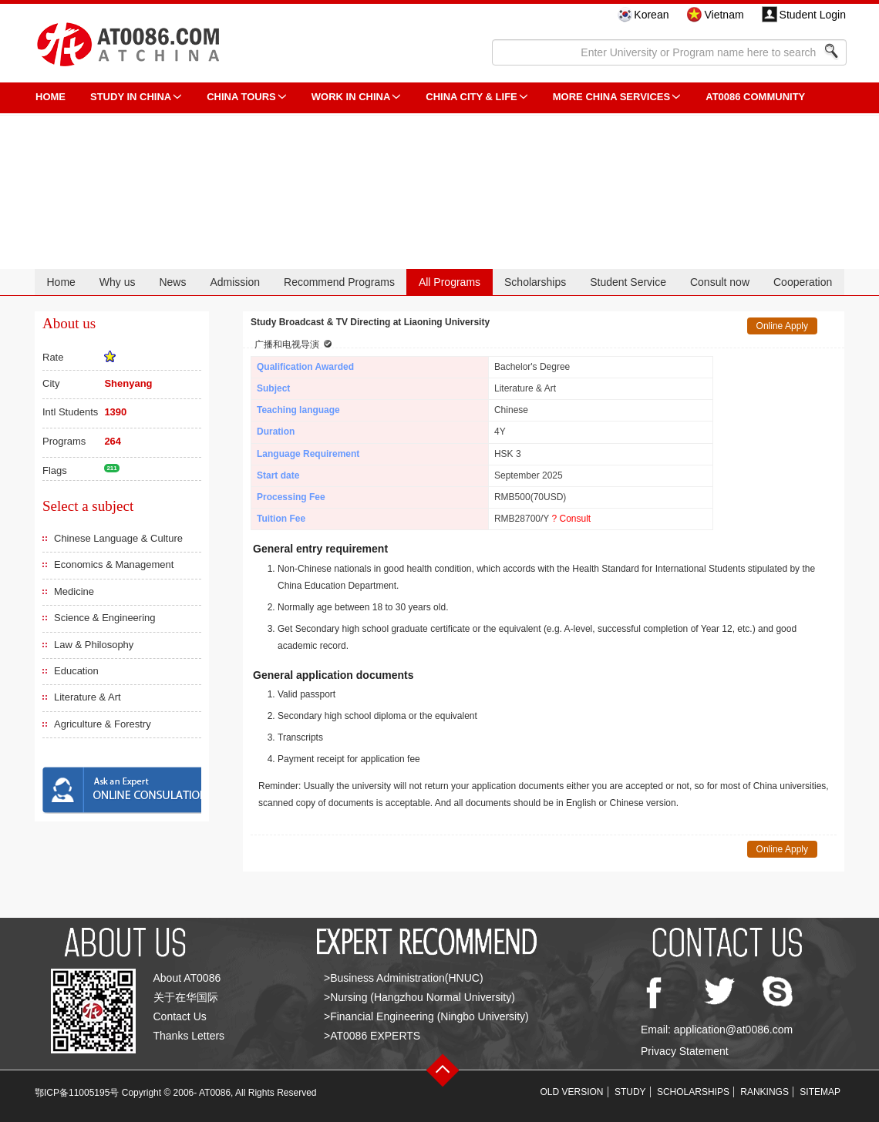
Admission (235, 282)
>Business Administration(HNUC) (403, 978)
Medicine (74, 591)
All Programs (449, 282)
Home (60, 282)
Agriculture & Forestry (102, 724)
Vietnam (723, 14)
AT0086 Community (755, 96)
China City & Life (471, 96)
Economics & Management (113, 564)
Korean (651, 14)
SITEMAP (820, 1092)
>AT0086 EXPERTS (372, 1036)
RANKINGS (764, 1092)
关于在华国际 (185, 997)
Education (76, 671)
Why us (117, 282)
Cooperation (802, 282)
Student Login (813, 14)
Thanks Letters (189, 1036)
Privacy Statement (685, 1051)
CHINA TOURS (241, 96)
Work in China (351, 96)
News (172, 282)
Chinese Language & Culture (118, 538)
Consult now (719, 282)
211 (111, 468)
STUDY (630, 1092)
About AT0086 (187, 978)
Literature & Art (87, 697)
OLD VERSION (572, 1092)
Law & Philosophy (93, 644)
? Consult (571, 518)
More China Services (611, 96)
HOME (50, 96)
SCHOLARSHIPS (693, 1092)
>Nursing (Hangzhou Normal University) (419, 997)
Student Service (628, 282)
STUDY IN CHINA (130, 96)
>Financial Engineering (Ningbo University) (426, 1016)
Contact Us (180, 1016)
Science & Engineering (105, 617)
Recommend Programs (339, 282)
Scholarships (535, 282)
